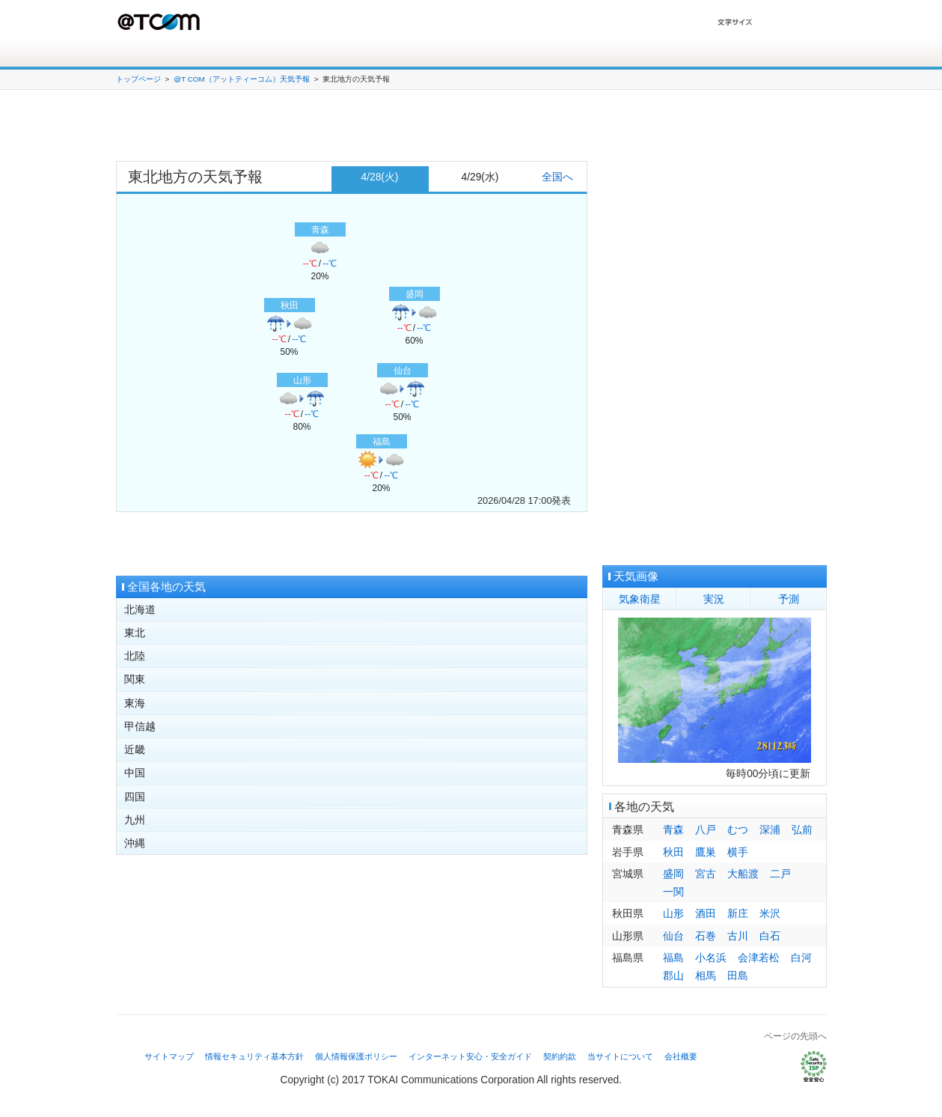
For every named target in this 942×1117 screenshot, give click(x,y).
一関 (673, 892)
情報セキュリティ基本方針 (254, 1056)
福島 (673, 958)
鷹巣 (705, 852)
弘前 (802, 830)
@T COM (160, 21)
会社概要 (680, 1056)
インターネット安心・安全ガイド (470, 1056)
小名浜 (711, 958)
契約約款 (559, 1056)
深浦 (769, 830)
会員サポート (410, 54)
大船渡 (743, 874)
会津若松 (759, 958)
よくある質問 (516, 54)
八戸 (705, 830)
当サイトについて (620, 1056)
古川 (737, 936)
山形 (673, 913)
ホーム (130, 54)
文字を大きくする (773, 22)
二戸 (780, 874)
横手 (737, 852)
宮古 (705, 874)
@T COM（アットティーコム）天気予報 (241, 79)
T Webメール (787, 53)
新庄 (737, 913)
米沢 (769, 913)
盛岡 (673, 874)
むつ (737, 830)
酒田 (705, 913)
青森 (673, 830)
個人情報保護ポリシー (356, 1056)
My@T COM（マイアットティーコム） (702, 53)
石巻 (705, 936)
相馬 (705, 975)
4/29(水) (480, 177)
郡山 (673, 975)
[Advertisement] (352, 127)
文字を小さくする (809, 22)
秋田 (673, 852)
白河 (801, 958)
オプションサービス (303, 54)
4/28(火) (380, 177)
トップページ (138, 79)
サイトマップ (169, 1056)
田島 (737, 975)
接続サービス (197, 54)
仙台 (673, 936)
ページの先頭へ (795, 1036)
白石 (769, 936)
